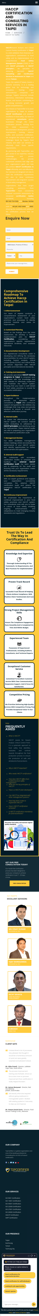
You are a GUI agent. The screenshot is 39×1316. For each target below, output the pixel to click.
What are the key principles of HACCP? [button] (18, 784)
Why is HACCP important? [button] (16, 768)
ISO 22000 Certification (13, 1206)
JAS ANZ (18, 206)
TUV (13, 201)
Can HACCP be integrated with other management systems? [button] (18, 795)
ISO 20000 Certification (13, 1212)
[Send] (34, 1304)
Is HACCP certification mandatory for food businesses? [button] (19, 811)
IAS (13, 206)
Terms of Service (21, 1312)
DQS (16, 201)
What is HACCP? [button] (13, 736)
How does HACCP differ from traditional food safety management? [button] (17, 779)
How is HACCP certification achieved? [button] (17, 806)
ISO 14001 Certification (13, 1201)
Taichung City (10, 1249)
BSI (7, 201)
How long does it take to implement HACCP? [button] (16, 801)
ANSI (31, 206)
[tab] (20, 736)
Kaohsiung (9, 1243)
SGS (10, 201)
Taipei (8, 1240)
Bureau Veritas (28, 201)
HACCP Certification (12, 1215)
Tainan (8, 1246)
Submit (12, 271)
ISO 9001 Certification (13, 1198)
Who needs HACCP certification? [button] (19, 773)
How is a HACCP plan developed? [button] (19, 790)
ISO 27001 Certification (13, 1209)
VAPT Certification (12, 1218)
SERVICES (18, 33)
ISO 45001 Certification (13, 1204)
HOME (8, 33)
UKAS (24, 206)
